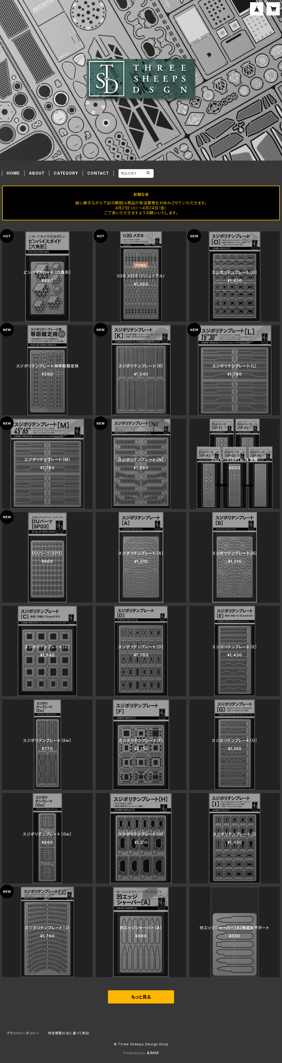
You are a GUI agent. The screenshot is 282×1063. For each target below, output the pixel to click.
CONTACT (98, 173)
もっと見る (141, 997)
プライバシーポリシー (23, 1033)
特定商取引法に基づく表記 (68, 1033)
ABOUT (36, 173)
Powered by (141, 1053)
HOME (13, 173)
